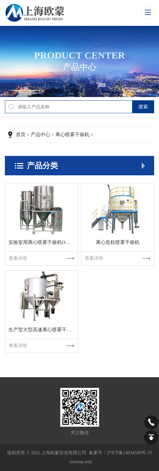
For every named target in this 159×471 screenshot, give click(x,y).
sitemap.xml (81, 461)
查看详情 (41, 258)
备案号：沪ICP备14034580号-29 (120, 452)
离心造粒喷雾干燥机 (118, 242)
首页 (21, 134)
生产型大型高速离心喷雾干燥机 (42, 329)
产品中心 (40, 134)
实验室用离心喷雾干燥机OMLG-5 (43, 242)
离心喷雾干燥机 (72, 134)
